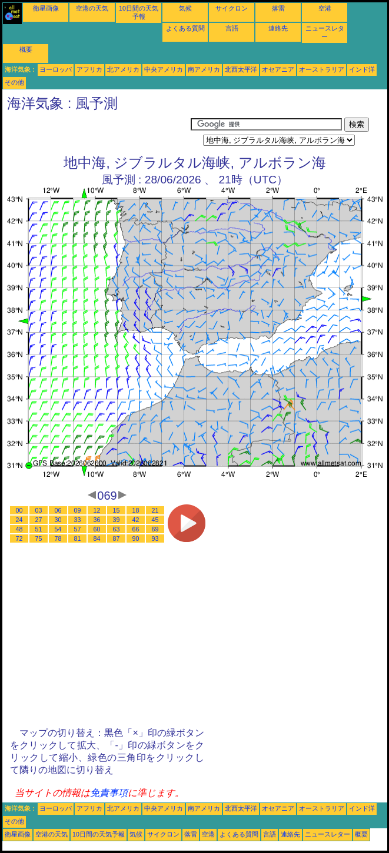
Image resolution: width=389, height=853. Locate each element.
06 (58, 510)
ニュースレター (327, 834)
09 (77, 510)
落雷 (278, 8)
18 (135, 510)
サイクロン (231, 8)
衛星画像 (46, 8)
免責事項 (109, 793)
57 (77, 529)
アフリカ (89, 69)
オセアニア (278, 69)
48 (19, 529)
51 (38, 529)
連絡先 (278, 28)
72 (19, 538)
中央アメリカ (163, 69)
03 (38, 510)
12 (97, 510)
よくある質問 (185, 28)
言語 (231, 28)
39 (116, 519)
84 (97, 538)
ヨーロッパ (55, 69)
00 (19, 510)
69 (155, 529)
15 (116, 510)
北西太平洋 (241, 69)
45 (155, 519)
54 (58, 529)
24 (19, 519)
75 (38, 538)
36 (97, 519)
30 (58, 519)
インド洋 (362, 69)
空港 (324, 8)
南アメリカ (204, 69)
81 (77, 538)
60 (97, 529)
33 (77, 519)
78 (58, 538)
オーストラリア (321, 69)
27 (38, 519)
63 (116, 529)
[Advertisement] (96, 132)
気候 (185, 8)
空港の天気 (92, 8)
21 (155, 510)
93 (155, 538)
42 (135, 519)
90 (135, 538)
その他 (14, 82)
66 (135, 529)
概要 (25, 49)
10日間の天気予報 (98, 834)
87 (116, 538)
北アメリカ (123, 69)
